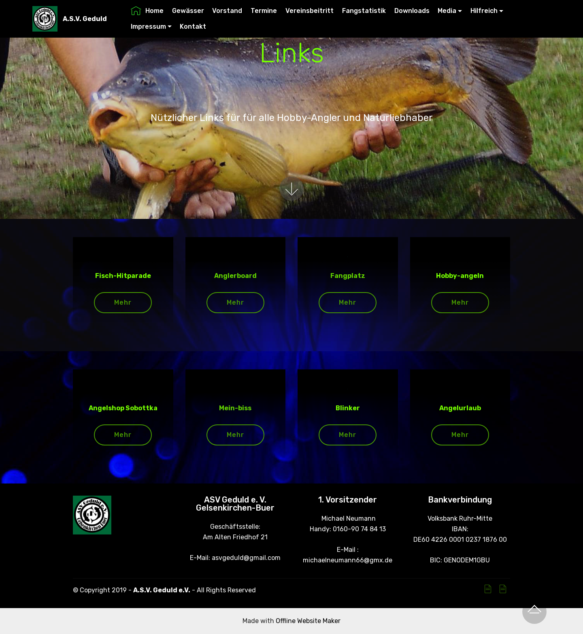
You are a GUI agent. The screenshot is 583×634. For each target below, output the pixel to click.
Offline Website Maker (308, 621)
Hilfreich (484, 11)
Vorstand (227, 11)
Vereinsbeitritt (309, 11)
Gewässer (188, 11)
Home (147, 11)
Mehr (123, 302)
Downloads (412, 11)
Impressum (148, 26)
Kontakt (193, 26)
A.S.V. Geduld (85, 19)
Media (447, 11)
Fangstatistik (364, 11)
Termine (264, 11)
